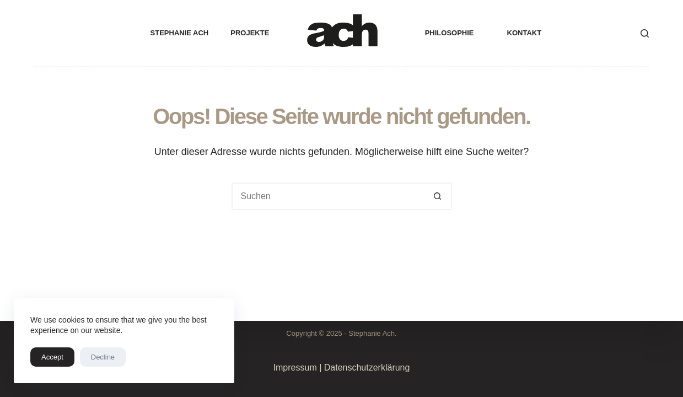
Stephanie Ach (179, 33)
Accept (52, 357)
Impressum (295, 367)
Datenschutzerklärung (367, 367)
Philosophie (449, 33)
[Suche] (645, 33)
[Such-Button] (438, 196)
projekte (249, 33)
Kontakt (524, 33)
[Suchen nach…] (328, 196)
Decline (103, 357)
